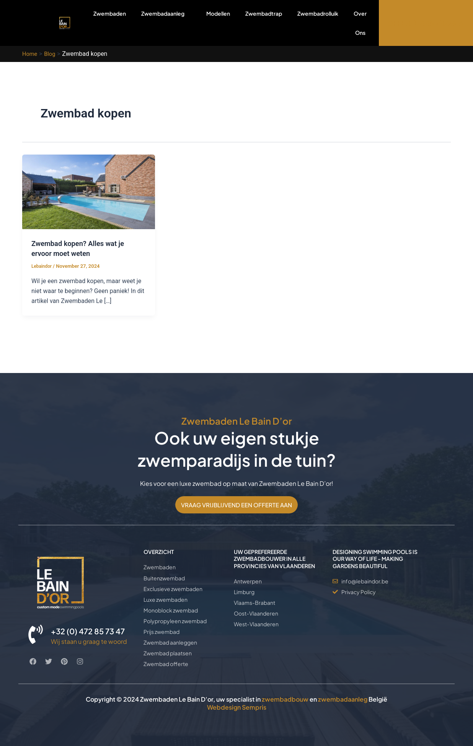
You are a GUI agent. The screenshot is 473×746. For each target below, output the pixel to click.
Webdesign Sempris (236, 707)
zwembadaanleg (342, 699)
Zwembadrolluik (317, 13)
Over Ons (360, 23)
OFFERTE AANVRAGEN (426, 23)
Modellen (218, 13)
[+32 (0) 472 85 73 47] (35, 622)
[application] (187, 13)
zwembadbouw (285, 699)
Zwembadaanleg (166, 22)
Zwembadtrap (263, 13)
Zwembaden (109, 13)
